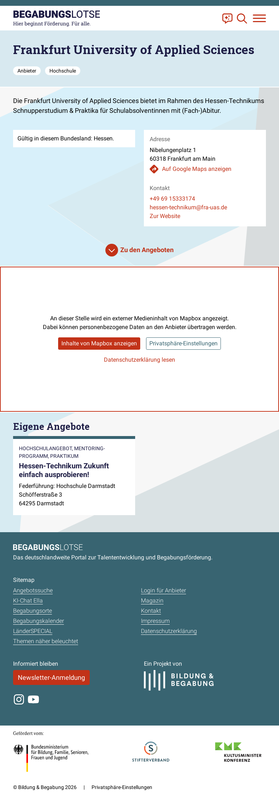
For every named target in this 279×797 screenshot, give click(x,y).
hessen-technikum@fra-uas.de (188, 207)
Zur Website (165, 216)
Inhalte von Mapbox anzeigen (99, 343)
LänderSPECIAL (32, 631)
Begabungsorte (32, 610)
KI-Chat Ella (28, 600)
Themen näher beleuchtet (45, 641)
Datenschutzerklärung (169, 631)
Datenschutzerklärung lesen (139, 359)
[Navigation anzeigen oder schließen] (259, 18)
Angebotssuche (33, 590)
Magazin (152, 600)
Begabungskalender (38, 620)
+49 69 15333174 (172, 198)
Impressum (155, 620)
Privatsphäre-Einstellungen (183, 343)
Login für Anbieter (163, 590)
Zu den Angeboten (147, 250)
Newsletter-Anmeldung (51, 677)
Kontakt (151, 610)
